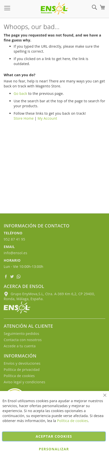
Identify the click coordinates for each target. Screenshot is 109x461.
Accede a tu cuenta (20, 346)
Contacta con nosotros (23, 339)
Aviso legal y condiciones (24, 382)
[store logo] (54, 8)
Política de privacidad (22, 369)
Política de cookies (19, 375)
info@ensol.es (15, 252)
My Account (47, 118)
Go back (20, 93)
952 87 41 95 (14, 239)
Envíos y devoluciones (22, 363)
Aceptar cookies (54, 436)
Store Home (24, 118)
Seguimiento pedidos (21, 333)
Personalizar (54, 449)
